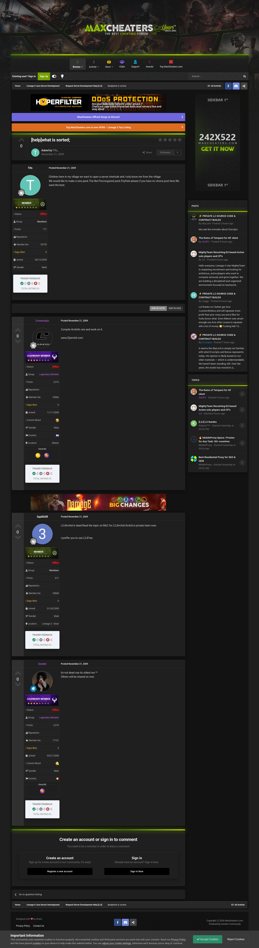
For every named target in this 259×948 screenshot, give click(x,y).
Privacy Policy (23, 926)
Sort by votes (158, 308)
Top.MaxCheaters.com (171, 66)
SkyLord (206, 223)
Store (108, 67)
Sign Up (44, 76)
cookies (37, 943)
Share (147, 152)
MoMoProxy (205, 464)
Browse (77, 67)
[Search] (206, 76)
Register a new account (60, 871)
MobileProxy (205, 445)
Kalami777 (204, 425)
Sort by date (175, 308)
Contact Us (38, 926)
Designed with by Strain (29, 919)
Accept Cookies (207, 939)
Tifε (55, 150)
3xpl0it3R (42, 516)
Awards (149, 66)
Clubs (122, 66)
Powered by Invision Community (225, 924)
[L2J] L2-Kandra (208, 421)
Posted (222, 223)
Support (135, 66)
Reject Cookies (235, 939)
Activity (93, 67)
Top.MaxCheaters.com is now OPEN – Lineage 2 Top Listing (98, 127)
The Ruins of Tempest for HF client (218, 237)
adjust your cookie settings (116, 943)
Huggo (205, 301)
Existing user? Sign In (24, 76)
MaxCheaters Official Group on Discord (98, 117)
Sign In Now (136, 871)
